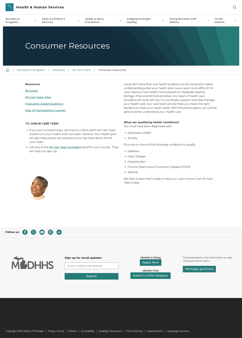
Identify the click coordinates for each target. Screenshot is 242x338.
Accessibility (88, 331)
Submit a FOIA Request (150, 275)
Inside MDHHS (225, 20)
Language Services (178, 331)
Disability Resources (110, 331)
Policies (72, 331)
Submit (91, 276)
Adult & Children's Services (61, 20)
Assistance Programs (21, 20)
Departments (155, 331)
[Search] (235, 7)
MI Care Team (82, 70)
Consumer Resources (112, 70)
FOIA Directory (134, 331)
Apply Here (150, 262)
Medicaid (59, 70)
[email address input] (91, 266)
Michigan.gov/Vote (199, 269)
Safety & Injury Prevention (103, 20)
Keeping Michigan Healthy (145, 20)
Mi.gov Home (56, 331)
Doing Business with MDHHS (190, 20)
